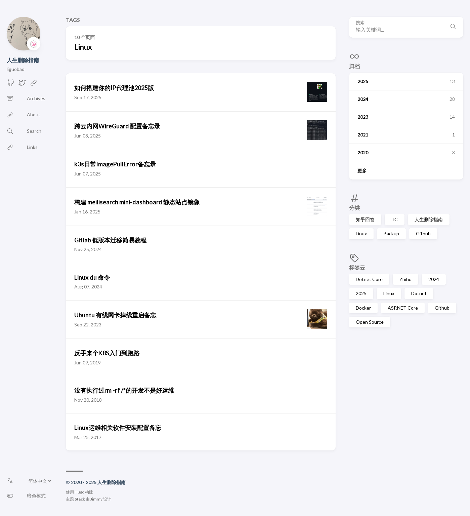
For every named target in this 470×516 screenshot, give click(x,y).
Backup (391, 233)
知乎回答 (365, 219)
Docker (363, 308)
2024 (433, 279)
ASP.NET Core (403, 308)
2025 (361, 293)
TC (394, 219)
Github (423, 233)
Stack (80, 499)
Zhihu (405, 279)
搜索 (360, 22)
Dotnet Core (369, 279)
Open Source (370, 322)
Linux (361, 233)
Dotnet (419, 293)
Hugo (79, 491)
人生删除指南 (23, 60)
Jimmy (96, 499)
